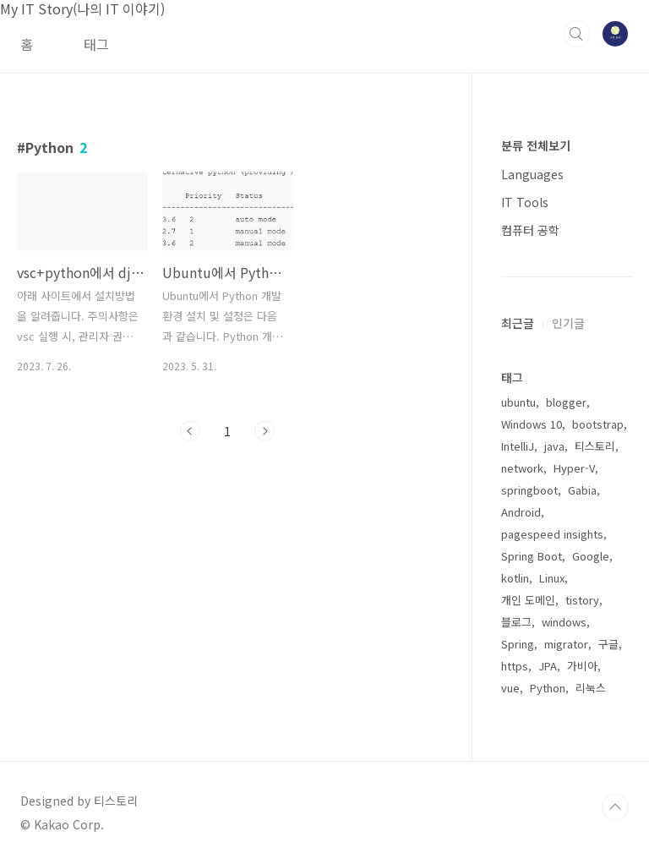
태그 (96, 44)
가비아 (582, 666)
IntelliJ (517, 446)
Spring (517, 644)
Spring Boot (531, 556)
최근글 (517, 322)
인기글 (568, 322)
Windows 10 (531, 424)
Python (547, 688)
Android (521, 512)
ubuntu (518, 402)
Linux (551, 578)
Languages (532, 174)
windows (564, 622)
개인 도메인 (528, 600)
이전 (190, 431)
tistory (582, 600)
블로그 (516, 622)
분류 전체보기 (535, 145)
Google (590, 556)
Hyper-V (574, 468)
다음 (264, 431)
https (514, 666)
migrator (566, 644)
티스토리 (595, 446)
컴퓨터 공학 (530, 229)
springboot (529, 490)
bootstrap (598, 424)
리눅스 (590, 688)
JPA (547, 666)
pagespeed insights (552, 534)
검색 (576, 33)
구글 (608, 644)
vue (510, 688)
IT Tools (524, 202)
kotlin (515, 578)
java (554, 446)
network (522, 468)
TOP (615, 807)
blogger (566, 402)
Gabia (582, 490)
